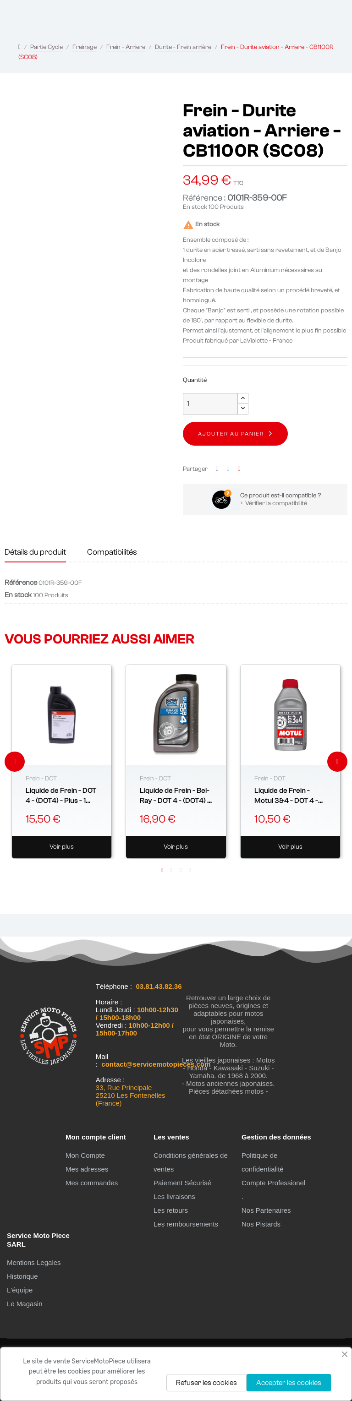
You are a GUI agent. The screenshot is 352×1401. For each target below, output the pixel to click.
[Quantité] (210, 403)
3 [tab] (180, 870)
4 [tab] (189, 870)
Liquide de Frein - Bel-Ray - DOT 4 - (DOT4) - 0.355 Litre (175, 796)
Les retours (171, 1210)
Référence (21, 582)
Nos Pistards (261, 1224)
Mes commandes (92, 1183)
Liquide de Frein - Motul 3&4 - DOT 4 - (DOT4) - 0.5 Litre (286, 796)
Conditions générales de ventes (191, 1162)
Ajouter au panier (231, 434)
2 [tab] (171, 870)
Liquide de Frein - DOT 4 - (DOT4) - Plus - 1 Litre (61, 796)
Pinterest (239, 468)
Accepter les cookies (288, 1383)
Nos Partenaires (266, 1210)
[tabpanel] (62, 762)
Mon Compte (85, 1155)
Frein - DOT (41, 778)
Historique (22, 1276)
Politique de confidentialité (263, 1162)
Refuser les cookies (206, 1383)
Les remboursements (186, 1224)
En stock (195, 207)
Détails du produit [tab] (35, 552)
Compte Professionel (273, 1183)
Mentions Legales (34, 1262)
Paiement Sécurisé (182, 1183)
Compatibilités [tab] (112, 552)
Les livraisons (174, 1196)
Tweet (228, 468)
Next (337, 761)
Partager (217, 468)
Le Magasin (25, 1304)
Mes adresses (87, 1169)
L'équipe (20, 1290)
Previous (15, 761)
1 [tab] (162, 870)
